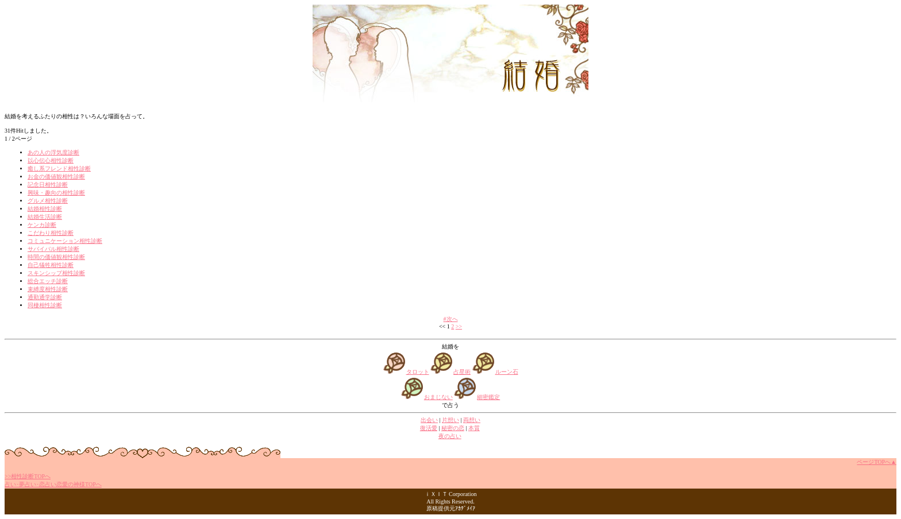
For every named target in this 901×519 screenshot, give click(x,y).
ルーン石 (506, 372)
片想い (450, 420)
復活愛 (428, 428)
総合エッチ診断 (48, 281)
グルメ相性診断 (48, 200)
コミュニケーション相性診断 (65, 241)
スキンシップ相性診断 (56, 273)
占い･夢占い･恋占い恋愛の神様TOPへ (53, 484)
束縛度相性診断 (48, 289)
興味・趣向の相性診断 (56, 192)
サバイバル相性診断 (53, 249)
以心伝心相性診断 (51, 160)
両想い (471, 420)
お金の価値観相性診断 (56, 176)
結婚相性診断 (45, 209)
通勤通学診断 (45, 297)
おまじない (438, 397)
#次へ (451, 319)
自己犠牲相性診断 (51, 265)
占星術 (462, 372)
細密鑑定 (488, 397)
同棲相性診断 (45, 305)
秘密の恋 (452, 428)
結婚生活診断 (45, 217)
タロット (417, 372)
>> (459, 326)
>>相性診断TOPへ (28, 476)
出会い (429, 420)
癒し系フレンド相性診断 (59, 168)
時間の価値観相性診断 (56, 257)
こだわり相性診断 (51, 233)
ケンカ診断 (42, 225)
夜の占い (449, 436)
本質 (474, 428)
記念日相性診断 (48, 184)
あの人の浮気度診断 (53, 152)
